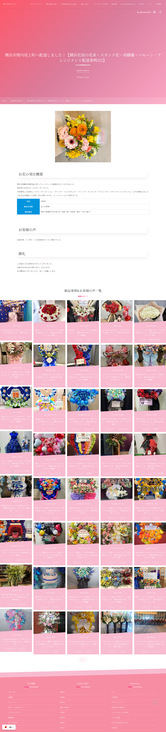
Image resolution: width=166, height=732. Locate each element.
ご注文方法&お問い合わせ (120, 723)
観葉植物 (11, 718)
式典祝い (63, 723)
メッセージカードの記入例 (120, 712)
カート (114, 692)
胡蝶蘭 (10, 697)
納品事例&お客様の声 (118, 707)
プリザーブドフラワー (15, 712)
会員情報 (114, 697)
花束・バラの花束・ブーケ (16, 707)
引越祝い (63, 697)
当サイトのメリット (118, 702)
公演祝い (63, 712)
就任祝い (63, 702)
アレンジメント (13, 702)
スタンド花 (11, 692)
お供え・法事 (12, 728)
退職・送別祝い (65, 707)
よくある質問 (116, 718)
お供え (62, 728)
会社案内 (114, 728)
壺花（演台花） (13, 723)
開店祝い (63, 692)
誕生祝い (63, 718)
